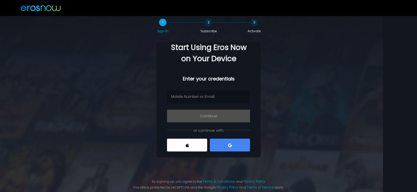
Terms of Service (260, 187)
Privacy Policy (254, 181)
